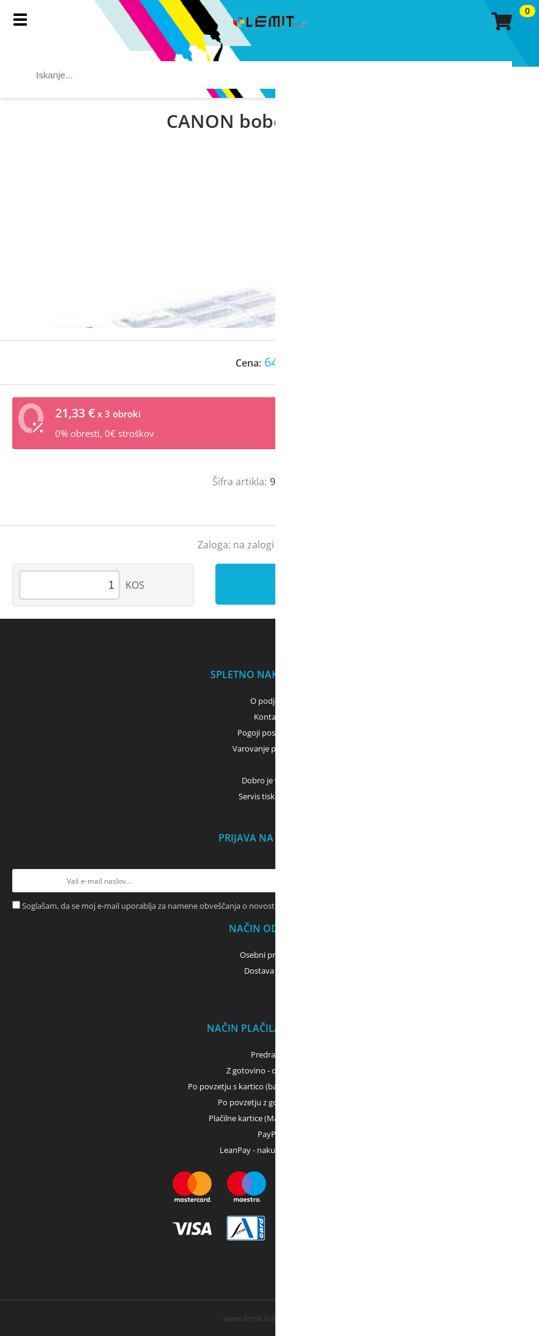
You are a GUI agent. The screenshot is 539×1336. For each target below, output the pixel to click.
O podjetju (269, 700)
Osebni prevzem (269, 954)
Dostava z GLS (270, 970)
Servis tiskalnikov (270, 796)
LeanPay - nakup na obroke (269, 1149)
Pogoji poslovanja (269, 732)
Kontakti (269, 716)
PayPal (270, 1134)
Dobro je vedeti (269, 780)
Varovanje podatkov (269, 748)
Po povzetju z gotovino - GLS (270, 1102)
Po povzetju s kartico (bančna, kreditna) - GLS (270, 1086)
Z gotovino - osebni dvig (269, 1070)
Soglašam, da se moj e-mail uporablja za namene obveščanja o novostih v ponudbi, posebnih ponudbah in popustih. (233, 905)
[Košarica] (500, 21)
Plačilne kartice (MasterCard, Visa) (269, 1118)
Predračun (270, 1054)
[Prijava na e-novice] (515, 880)
